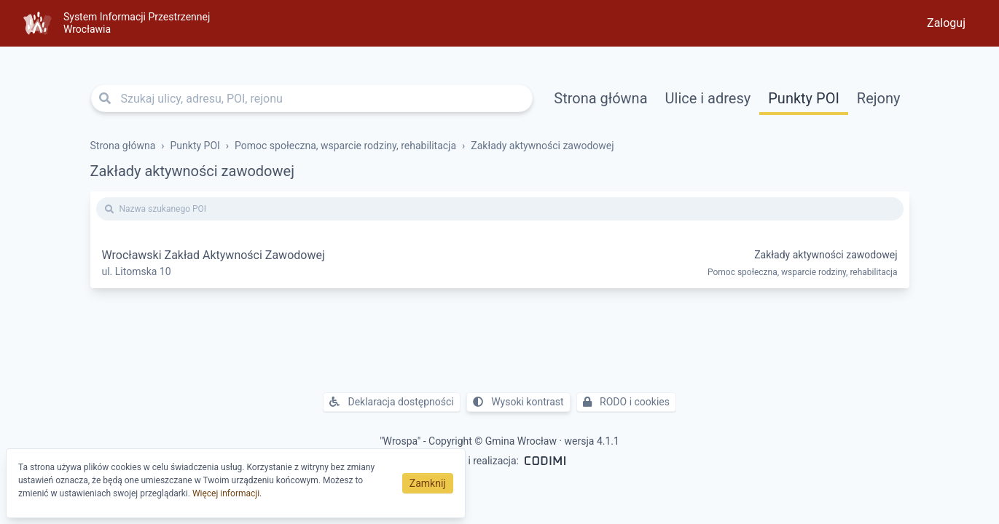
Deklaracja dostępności (391, 402)
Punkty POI (803, 98)
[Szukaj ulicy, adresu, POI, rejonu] (312, 98)
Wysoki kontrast (518, 402)
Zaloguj (946, 23)
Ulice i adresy (708, 98)
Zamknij (428, 483)
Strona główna (600, 98)
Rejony (879, 98)
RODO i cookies (626, 402)
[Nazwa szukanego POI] (500, 209)
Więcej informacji (225, 493)
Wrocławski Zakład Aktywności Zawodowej (213, 255)
